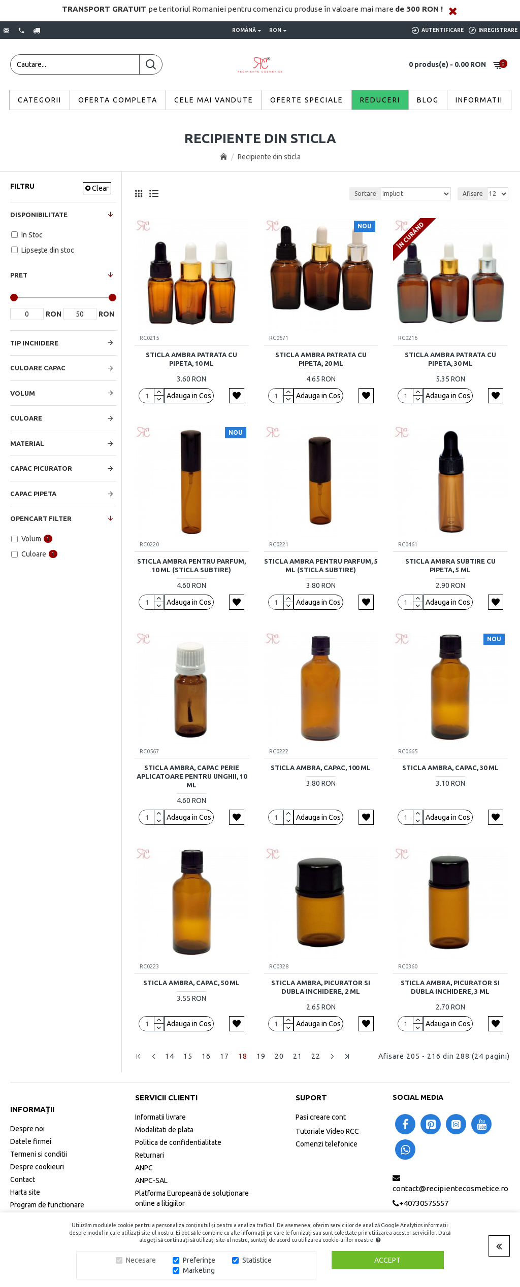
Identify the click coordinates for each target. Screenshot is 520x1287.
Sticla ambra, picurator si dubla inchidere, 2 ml (320, 987)
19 (261, 1056)
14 (169, 1056)
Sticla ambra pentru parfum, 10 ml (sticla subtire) (191, 565)
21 (297, 1056)
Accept (387, 1260)
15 (187, 1056)
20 (279, 1056)
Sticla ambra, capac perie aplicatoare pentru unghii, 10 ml (192, 776)
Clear (100, 188)
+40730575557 (423, 1203)
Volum (22, 393)
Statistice (257, 1260)
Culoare (26, 418)
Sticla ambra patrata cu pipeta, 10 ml (191, 359)
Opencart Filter (41, 518)
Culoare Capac (38, 367)
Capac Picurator (41, 468)
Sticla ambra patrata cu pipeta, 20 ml (321, 359)
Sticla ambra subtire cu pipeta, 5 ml (450, 565)
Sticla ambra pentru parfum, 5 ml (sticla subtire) (321, 565)
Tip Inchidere (34, 342)
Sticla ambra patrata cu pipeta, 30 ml (450, 359)
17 (224, 1056)
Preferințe (199, 1260)
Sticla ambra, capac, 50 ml (191, 982)
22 (315, 1056)
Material (27, 443)
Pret (18, 275)
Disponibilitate (39, 214)
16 (206, 1056)
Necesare (141, 1260)
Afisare (473, 193)
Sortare (365, 193)
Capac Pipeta (33, 493)
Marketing (199, 1270)
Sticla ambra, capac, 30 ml (450, 767)
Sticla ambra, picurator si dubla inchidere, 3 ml (450, 987)
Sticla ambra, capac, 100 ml (321, 767)
